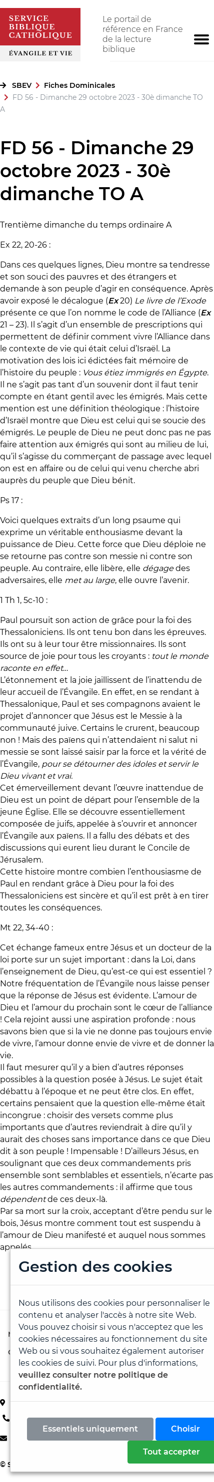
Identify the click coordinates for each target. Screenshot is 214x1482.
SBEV (22, 85)
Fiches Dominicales (79, 85)
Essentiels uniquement (90, 1429)
